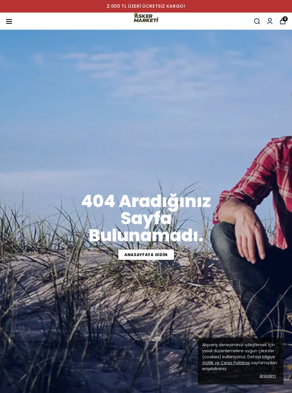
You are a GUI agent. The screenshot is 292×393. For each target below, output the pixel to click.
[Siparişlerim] (269, 21)
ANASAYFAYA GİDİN (146, 255)
